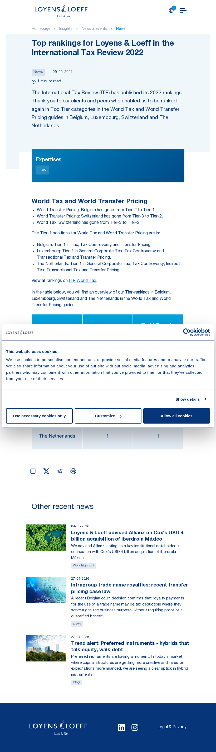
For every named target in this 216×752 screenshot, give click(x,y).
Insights (65, 29)
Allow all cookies (177, 416)
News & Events (94, 29)
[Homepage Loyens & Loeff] (61, 10)
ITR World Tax (82, 281)
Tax (42, 170)
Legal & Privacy (172, 727)
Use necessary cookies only (39, 416)
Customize (108, 416)
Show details (187, 399)
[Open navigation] (183, 10)
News (121, 29)
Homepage (41, 29)
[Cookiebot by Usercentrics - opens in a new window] (187, 332)
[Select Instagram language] (134, 727)
